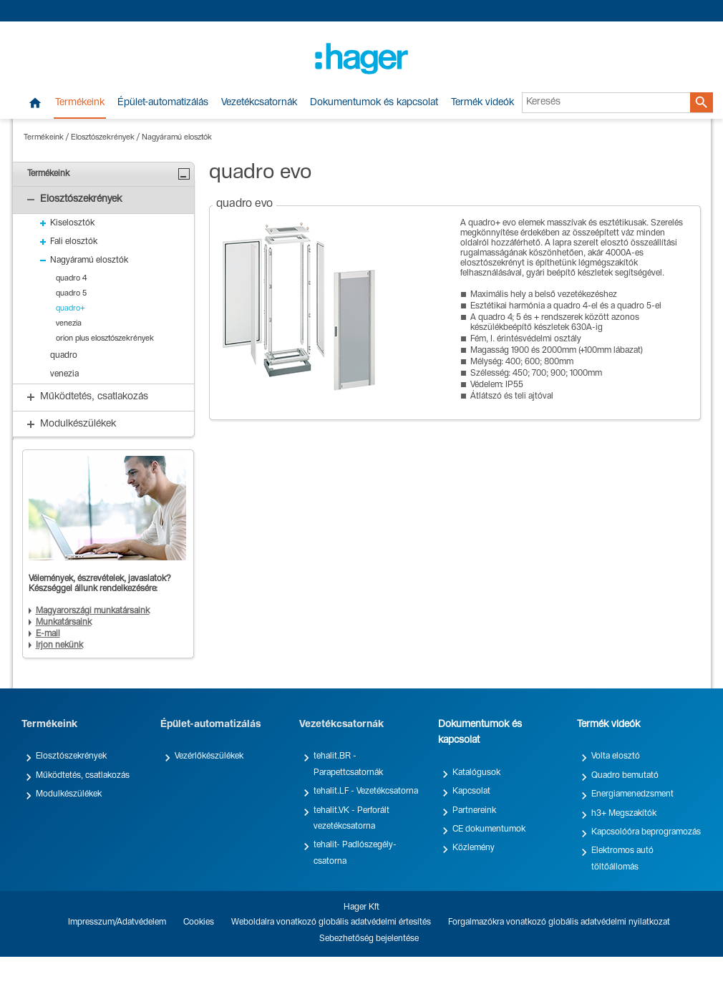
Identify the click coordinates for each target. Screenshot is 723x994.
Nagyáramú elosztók (177, 138)
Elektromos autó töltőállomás (622, 859)
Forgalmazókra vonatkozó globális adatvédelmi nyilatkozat (559, 922)
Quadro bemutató (625, 775)
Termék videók (482, 103)
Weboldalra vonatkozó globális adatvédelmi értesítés (331, 922)
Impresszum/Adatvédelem (117, 922)
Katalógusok (476, 773)
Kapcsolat (471, 791)
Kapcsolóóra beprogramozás (646, 832)
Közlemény (473, 848)
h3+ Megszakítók (623, 813)
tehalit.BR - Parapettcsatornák (348, 764)
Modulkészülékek (69, 794)
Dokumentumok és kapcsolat (374, 103)
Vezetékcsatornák (259, 103)
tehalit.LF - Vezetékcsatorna (366, 791)
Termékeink (80, 103)
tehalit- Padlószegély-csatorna (355, 853)
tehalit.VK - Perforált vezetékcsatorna (351, 819)
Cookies (198, 922)
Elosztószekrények (103, 138)
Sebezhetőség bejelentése (369, 939)
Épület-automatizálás (162, 103)
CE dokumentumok (488, 829)
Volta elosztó (615, 756)
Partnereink (474, 811)
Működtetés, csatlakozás (83, 775)
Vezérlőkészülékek (209, 756)
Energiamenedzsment (632, 794)
